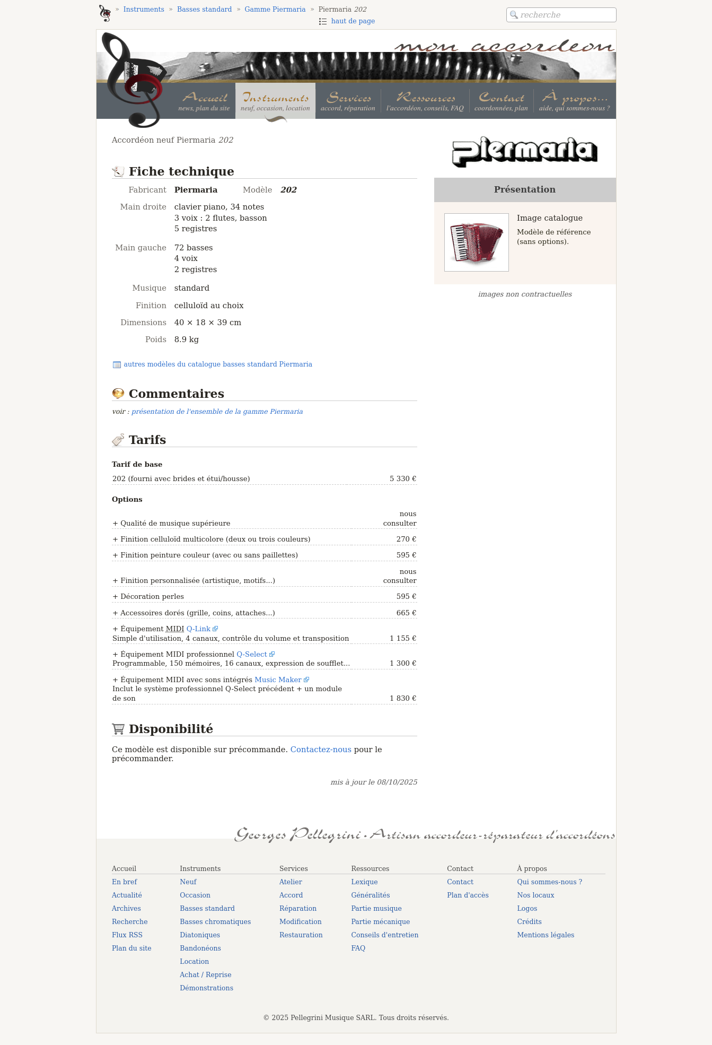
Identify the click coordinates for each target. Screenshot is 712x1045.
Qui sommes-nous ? (550, 882)
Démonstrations (206, 988)
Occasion (195, 895)
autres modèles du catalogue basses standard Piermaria (218, 364)
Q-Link (198, 629)
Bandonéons (200, 948)
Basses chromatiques (215, 922)
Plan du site (132, 948)
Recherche (130, 922)
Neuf (188, 882)
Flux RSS (127, 935)
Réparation (298, 908)
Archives (126, 908)
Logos (527, 908)
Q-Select (251, 654)
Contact (460, 882)
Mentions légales (546, 935)
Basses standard (207, 908)
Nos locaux (536, 895)
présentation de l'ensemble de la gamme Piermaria (217, 411)
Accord (291, 895)
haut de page (353, 21)
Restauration (301, 935)
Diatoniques (200, 935)
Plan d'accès (468, 895)
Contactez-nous (321, 749)
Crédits (529, 922)
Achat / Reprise (205, 975)
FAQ (358, 948)
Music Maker (277, 680)
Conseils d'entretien (384, 935)
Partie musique (376, 908)
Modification (300, 922)
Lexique (364, 882)
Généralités (370, 895)
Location (194, 961)
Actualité (127, 895)
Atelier (290, 882)
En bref (124, 882)
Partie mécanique (380, 922)
